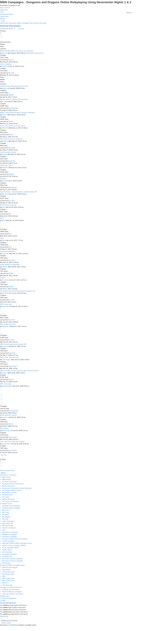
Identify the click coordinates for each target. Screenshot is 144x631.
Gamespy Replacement (7, 251)
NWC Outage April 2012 (8, 324)
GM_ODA (11, 73)
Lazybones (5, 326)
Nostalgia (3, 178)
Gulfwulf (10, 95)
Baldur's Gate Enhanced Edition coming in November (17, 112)
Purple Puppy (6, 359)
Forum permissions (8, 603)
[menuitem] (1, 12)
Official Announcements (36, 53)
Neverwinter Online (6, 165)
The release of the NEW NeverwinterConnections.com (17, 291)
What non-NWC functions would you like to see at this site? (19, 370)
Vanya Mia (11, 148)
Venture (4, 53)
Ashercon (5, 346)
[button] (0, 468)
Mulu (3, 181)
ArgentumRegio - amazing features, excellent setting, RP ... (19, 192)
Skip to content (5, 7)
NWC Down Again (6, 384)
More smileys (4, 428)
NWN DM (5, 128)
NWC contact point (6, 304)
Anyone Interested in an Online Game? (12, 126)
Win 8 (2, 218)
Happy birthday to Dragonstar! (10, 264)
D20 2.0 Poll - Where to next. (9, 357)
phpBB (10, 625)
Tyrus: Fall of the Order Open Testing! (12, 441)
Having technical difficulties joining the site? (14, 86)
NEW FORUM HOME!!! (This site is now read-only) (16, 51)
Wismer (10, 134)
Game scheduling (5, 64)
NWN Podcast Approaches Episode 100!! (13, 344)
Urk (3, 101)
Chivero (10, 121)
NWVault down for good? (8, 205)
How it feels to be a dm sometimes (11, 139)
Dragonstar (11, 353)
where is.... (3, 278)
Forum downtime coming (8, 152)
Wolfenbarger (12, 187)
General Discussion (10, 26)
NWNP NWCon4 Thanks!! (8, 415)
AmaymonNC (6, 444)
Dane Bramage (13, 108)
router (2, 238)
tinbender (5, 167)
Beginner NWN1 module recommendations (14, 99)
